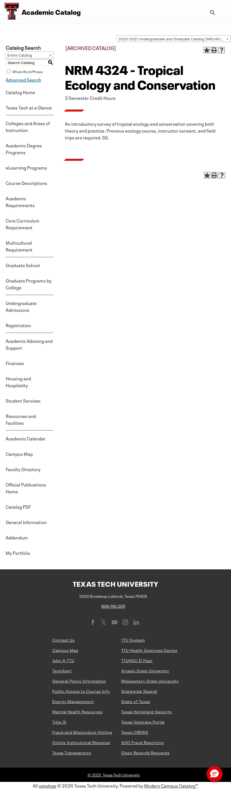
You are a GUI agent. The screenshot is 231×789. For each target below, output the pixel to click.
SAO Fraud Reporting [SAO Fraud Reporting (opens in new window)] (142, 742)
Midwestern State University (150, 680)
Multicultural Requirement (19, 246)
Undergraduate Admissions (21, 306)
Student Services (23, 400)
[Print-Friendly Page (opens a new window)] (214, 50)
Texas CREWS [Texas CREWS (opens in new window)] (134, 732)
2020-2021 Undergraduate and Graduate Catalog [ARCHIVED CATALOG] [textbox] (174, 39)
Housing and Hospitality (18, 381)
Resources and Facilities (21, 419)
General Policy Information (79, 680)
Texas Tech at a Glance (29, 107)
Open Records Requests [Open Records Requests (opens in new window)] (145, 752)
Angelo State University (145, 670)
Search (213, 13)
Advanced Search (23, 79)
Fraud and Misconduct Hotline (82, 732)
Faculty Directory (23, 468)
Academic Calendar (26, 438)
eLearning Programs (26, 167)
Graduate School (23, 264)
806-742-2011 (113, 606)
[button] (214, 774)
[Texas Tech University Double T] (9, 12)
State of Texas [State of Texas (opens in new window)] (135, 701)
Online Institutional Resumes (81, 742)
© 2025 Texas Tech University (113, 774)
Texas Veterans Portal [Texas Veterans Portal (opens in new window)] (143, 721)
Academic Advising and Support (29, 344)
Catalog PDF (18, 506)
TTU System (133, 639)
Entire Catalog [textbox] (19, 55)
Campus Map (19, 453)
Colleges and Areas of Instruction (28, 126)
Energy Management (73, 701)
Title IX (59, 721)
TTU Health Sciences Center (149, 650)
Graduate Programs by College (29, 284)
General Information (26, 521)
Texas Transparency (71, 752)
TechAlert (62, 670)
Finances (15, 362)
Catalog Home (20, 91)
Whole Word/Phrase (27, 71)
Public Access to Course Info (81, 691)
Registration (18, 325)
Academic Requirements (20, 201)
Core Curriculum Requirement (22, 223)
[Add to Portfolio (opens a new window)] (207, 50)
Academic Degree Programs (24, 148)
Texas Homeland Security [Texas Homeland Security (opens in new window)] (146, 711)
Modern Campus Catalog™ (170, 785)
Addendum (17, 537)
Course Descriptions (26, 182)
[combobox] (174, 38)
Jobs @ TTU (63, 660)
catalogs (47, 785)
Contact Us (63, 639)
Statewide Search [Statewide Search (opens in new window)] (139, 691)
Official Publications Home (26, 488)
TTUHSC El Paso (137, 660)
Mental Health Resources (77, 711)
